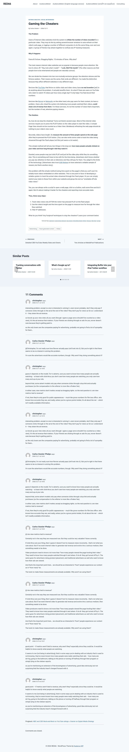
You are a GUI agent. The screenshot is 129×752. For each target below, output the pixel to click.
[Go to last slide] (16, 269)
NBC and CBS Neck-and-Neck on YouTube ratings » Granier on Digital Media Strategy (63, 721)
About (35, 4)
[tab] (60, 279)
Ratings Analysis (34, 19)
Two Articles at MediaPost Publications (85, 241)
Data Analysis (70, 220)
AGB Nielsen (63, 162)
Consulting (121, 4)
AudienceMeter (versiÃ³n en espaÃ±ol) (100, 4)
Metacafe (49, 101)
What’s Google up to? (61, 265)
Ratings (84, 220)
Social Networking (47, 19)
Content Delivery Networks (60, 220)
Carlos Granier (34, 28)
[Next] (113, 269)
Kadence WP (78, 746)
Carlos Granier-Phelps (41, 341)
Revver (40, 101)
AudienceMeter (45, 4)
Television (89, 220)
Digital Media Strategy (77, 220)
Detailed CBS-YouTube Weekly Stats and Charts (44, 241)
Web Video (94, 220)
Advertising (51, 220)
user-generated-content (46, 229)
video (58, 229)
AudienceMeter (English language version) (68, 4)
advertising (33, 229)
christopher (37, 300)
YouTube (41, 88)
